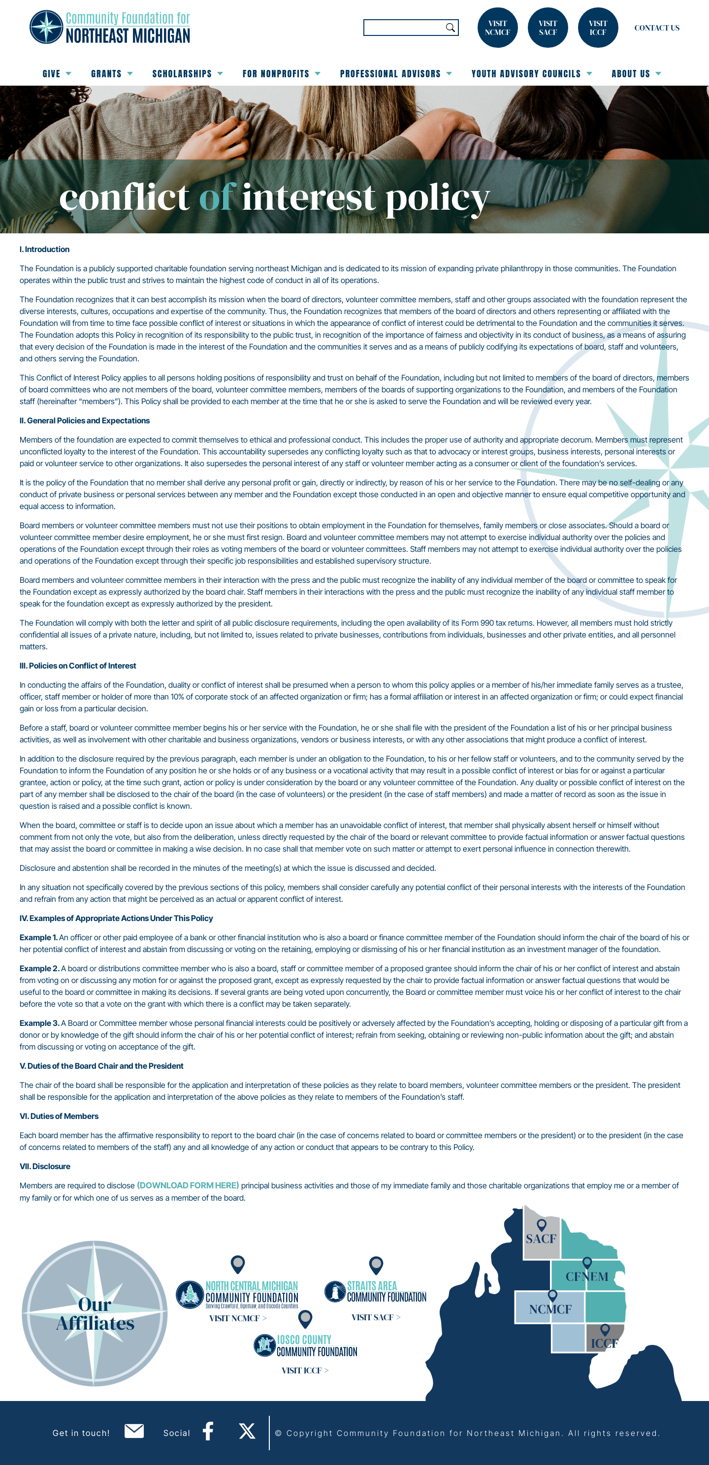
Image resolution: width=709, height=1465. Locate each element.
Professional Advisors (396, 73)
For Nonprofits (282, 73)
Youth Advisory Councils (532, 73)
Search (450, 27)
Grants (111, 73)
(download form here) (188, 1185)
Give (57, 73)
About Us (637, 73)
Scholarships (188, 73)
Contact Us (657, 27)
